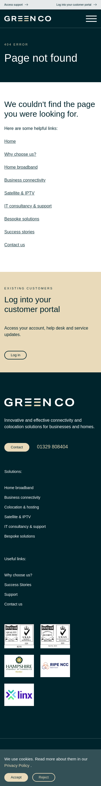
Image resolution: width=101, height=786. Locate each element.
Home (10, 141)
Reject (44, 777)
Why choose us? (20, 154)
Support (11, 594)
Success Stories (17, 585)
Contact (17, 447)
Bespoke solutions (21, 219)
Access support (13, 4)
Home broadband (21, 167)
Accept (16, 777)
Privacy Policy (16, 765)
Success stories (19, 232)
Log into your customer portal (73, 4)
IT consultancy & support (28, 206)
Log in (15, 355)
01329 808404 (52, 446)
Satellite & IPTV (19, 193)
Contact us (14, 245)
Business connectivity (25, 180)
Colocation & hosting (21, 507)
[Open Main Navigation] (91, 19)
